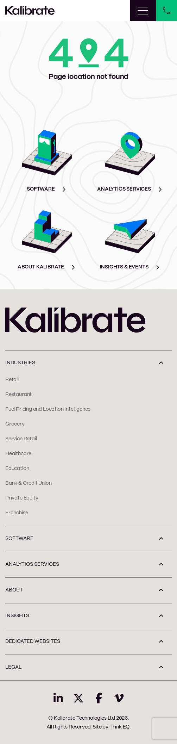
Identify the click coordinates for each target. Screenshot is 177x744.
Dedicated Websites (32, 641)
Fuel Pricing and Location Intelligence (47, 409)
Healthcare (18, 453)
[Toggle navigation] (143, 10)
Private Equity (21, 498)
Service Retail (21, 438)
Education (17, 468)
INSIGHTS (17, 615)
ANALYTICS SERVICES (32, 564)
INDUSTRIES (20, 362)
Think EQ (119, 727)
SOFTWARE (19, 538)
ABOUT (14, 590)
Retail (12, 379)
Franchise (16, 512)
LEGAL (13, 667)
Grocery (15, 424)
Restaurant (18, 394)
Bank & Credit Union (28, 483)
